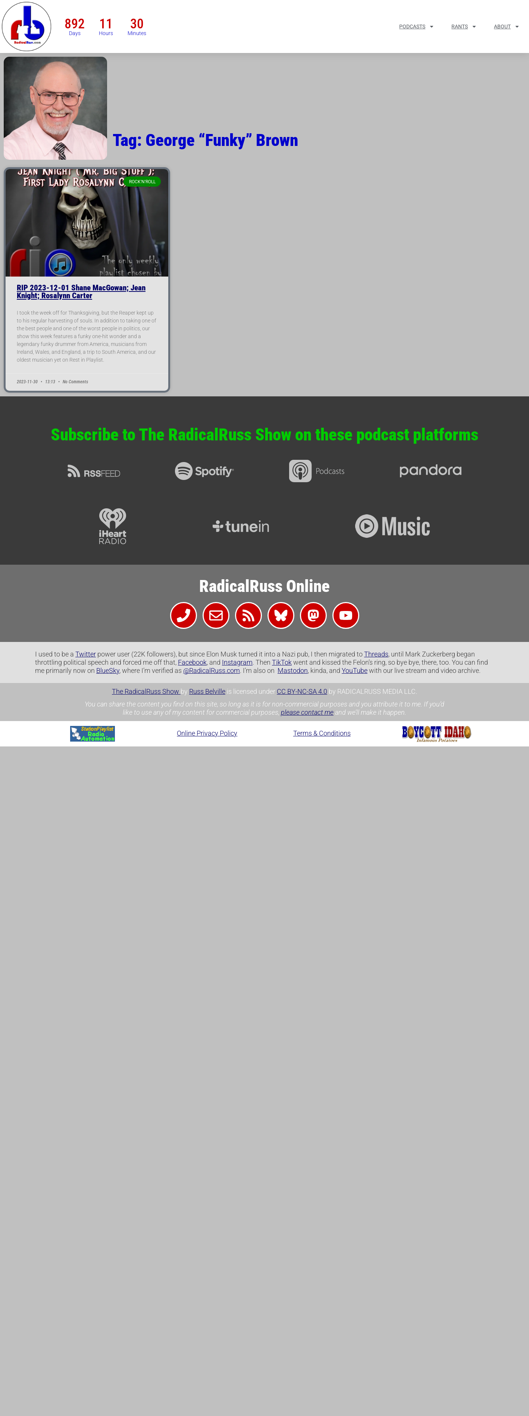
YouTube (354, 670)
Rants (464, 26)
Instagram (237, 662)
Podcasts (416, 26)
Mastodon (293, 670)
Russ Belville (207, 691)
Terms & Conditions (322, 733)
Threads (376, 654)
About (507, 26)
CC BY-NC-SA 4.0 (302, 691)
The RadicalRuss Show (146, 691)
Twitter (85, 654)
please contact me (307, 712)
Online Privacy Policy (207, 733)
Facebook (192, 662)
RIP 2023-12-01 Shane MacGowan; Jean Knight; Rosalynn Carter (81, 291)
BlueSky (107, 670)
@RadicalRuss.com (211, 670)
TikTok (282, 662)
